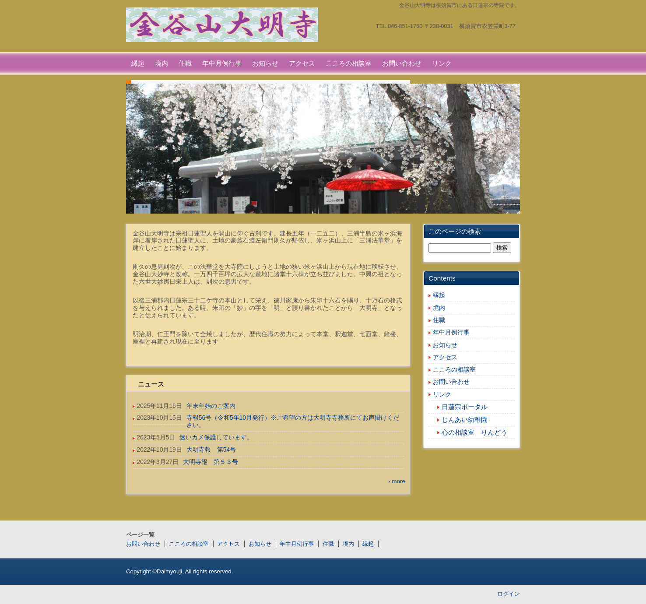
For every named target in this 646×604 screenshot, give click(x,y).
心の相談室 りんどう (474, 432)
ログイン (508, 593)
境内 (161, 63)
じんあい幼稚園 (465, 419)
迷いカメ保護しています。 (216, 437)
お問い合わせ (401, 63)
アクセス (302, 63)
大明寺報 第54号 (211, 449)
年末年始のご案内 (210, 406)
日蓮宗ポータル (465, 407)
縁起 (137, 63)
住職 (185, 63)
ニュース (151, 384)
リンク (442, 63)
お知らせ (265, 63)
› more (396, 481)
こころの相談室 (349, 63)
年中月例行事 (222, 63)
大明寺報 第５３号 (210, 462)
